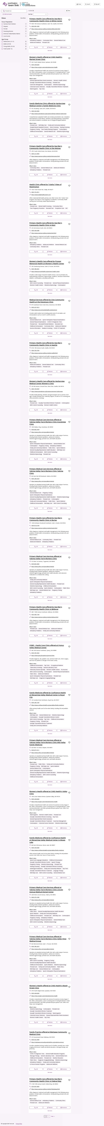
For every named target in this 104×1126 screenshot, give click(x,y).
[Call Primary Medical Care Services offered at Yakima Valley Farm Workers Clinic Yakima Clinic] (36, 508)
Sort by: (30, 14)
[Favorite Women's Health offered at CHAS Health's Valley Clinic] (69, 793)
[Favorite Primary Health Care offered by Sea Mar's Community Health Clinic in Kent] (69, 224)
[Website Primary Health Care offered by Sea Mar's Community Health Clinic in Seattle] (49, 371)
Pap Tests (42, 89)
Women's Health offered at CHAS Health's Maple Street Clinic (48, 987)
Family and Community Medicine (56, 125)
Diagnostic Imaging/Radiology (47, 678)
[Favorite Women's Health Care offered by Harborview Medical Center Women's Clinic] (69, 382)
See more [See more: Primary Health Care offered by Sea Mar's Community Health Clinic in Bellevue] (50, 638)
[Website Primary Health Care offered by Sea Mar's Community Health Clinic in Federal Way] (49, 1107)
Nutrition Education (58, 1058)
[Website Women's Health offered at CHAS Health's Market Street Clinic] (49, 93)
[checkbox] (2, 24)
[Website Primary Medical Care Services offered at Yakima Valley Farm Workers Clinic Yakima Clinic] (49, 508)
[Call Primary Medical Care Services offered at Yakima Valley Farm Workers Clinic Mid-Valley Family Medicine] (36, 781)
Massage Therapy (34, 1056)
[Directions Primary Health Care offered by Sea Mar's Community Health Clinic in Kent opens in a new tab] (63, 251)
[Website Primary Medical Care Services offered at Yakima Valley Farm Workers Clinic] (49, 597)
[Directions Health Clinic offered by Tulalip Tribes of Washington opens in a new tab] (63, 213)
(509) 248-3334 (35, 478)
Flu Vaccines (64, 669)
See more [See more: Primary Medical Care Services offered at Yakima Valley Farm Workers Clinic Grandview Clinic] (50, 462)
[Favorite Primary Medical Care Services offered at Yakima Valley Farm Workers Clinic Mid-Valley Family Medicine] (69, 742)
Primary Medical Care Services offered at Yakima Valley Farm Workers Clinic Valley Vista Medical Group (47, 938)
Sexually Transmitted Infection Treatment (57, 86)
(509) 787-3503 (35, 653)
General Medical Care (59, 40)
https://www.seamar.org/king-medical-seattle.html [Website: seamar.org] (44, 353)
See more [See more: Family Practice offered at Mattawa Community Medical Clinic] (50, 1072)
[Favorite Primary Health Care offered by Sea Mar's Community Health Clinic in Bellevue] (69, 608)
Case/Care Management (36, 84)
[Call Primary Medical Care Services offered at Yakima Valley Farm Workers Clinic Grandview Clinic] (36, 459)
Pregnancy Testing (35, 129)
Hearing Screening (64, 127)
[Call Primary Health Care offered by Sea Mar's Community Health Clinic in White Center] (36, 47)
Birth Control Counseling (36, 283)
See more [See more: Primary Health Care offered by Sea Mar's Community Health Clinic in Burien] (50, 549)
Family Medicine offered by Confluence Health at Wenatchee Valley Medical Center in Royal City (47, 695)
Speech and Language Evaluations (39, 860)
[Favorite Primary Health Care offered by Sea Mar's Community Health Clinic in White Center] (69, 20)
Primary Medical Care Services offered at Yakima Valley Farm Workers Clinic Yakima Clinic (46, 471)
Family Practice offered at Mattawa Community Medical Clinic (48, 1033)
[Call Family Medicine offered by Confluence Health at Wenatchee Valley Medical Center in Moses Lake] (36, 877)
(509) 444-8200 (35, 64)
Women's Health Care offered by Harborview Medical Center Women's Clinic (47, 382)
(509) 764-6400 (35, 847)
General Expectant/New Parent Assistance (41, 80)
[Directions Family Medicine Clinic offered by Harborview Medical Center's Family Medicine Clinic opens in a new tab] (63, 136)
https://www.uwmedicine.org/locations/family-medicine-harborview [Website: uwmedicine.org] (48, 113)
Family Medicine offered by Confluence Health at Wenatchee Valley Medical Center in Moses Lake (47, 840)
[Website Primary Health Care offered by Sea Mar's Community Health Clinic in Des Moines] (49, 174)
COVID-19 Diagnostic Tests (54, 322)
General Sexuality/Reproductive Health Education (43, 450)
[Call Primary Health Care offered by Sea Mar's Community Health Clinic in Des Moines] (36, 174)
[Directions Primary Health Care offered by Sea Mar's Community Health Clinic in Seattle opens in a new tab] (63, 371)
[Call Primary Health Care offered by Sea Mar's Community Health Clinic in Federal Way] (36, 1107)
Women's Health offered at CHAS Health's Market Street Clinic (45, 58)
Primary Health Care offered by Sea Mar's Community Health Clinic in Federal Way (45, 1080)
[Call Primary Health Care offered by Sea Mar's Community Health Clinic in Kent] (36, 251)
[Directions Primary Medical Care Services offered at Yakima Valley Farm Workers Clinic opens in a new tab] (63, 597)
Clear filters (23, 18)
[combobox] (40, 14)
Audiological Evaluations (36, 868)
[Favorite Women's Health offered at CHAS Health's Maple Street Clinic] (69, 987)
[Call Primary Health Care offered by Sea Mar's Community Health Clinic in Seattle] (36, 371)
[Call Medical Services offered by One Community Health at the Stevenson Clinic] (36, 333)
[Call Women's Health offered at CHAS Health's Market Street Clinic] (36, 93)
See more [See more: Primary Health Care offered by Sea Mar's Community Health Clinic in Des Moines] (50, 178)
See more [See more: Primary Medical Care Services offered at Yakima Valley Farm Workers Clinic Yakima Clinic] (50, 511)
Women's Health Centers (60, 80)
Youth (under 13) (7, 49)
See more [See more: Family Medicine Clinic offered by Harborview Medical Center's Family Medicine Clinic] (50, 139)
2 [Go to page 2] (48, 1116)
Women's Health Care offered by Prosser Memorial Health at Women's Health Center (46, 262)
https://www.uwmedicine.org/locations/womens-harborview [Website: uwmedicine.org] (47, 391)
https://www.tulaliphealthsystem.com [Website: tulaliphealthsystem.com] (41, 194)
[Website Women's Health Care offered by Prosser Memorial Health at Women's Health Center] (49, 290)
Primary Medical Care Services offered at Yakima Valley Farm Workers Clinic (45, 557)
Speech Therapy (56, 862)
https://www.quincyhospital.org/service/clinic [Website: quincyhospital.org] (42, 655)
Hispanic (5, 26)
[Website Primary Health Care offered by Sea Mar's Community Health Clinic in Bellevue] (49, 635)
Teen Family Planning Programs (49, 129)
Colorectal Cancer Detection (37, 86)
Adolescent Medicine (35, 42)
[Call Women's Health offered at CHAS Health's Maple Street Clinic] (36, 1022)
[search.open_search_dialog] (14, 11)
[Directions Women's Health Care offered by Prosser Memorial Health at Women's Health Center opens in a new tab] (63, 290)
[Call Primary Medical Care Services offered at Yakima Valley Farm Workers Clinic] (36, 597)
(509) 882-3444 (35, 429)
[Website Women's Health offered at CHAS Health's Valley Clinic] (49, 828)
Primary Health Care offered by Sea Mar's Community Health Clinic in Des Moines (45, 147)
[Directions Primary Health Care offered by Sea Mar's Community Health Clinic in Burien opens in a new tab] (63, 546)
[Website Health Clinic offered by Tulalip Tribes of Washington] (49, 213)
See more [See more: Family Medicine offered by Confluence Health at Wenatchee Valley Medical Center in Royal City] (50, 733)
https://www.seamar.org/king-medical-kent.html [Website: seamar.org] (43, 233)
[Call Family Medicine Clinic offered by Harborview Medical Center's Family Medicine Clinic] (36, 136)
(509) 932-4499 (35, 1039)
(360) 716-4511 (35, 192)
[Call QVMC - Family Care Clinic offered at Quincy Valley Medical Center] (36, 683)
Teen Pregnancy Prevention (37, 208)
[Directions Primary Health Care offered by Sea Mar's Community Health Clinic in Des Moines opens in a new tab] (63, 174)
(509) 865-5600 (35, 564)
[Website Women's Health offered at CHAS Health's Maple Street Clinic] (49, 1022)
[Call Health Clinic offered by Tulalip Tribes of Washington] (36, 213)
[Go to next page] (53, 1116)
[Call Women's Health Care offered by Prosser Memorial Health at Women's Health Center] (36, 290)
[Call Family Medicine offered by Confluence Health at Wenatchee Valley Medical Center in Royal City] (36, 730)
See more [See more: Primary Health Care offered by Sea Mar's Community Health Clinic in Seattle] (50, 374)
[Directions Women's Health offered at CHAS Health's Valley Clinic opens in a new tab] (63, 828)
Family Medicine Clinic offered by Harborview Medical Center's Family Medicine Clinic (47, 104)
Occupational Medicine (57, 665)
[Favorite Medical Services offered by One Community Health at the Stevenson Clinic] (69, 301)
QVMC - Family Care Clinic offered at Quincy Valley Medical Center (46, 646)
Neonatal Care (50, 208)
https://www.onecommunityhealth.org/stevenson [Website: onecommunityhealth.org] (44, 310)
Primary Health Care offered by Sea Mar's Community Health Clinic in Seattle (45, 344)
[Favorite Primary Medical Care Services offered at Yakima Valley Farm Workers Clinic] (69, 557)
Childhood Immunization (36, 131)
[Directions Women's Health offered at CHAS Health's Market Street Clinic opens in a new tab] (63, 93)
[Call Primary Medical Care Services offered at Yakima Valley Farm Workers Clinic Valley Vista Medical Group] (36, 976)
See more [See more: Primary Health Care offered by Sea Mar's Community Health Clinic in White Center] (50, 50)
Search (87, 4)
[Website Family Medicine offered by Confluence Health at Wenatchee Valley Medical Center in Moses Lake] (49, 877)
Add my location (7, 14)
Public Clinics (52, 448)
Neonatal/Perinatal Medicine (46, 324)
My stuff (96, 4)
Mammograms (34, 89)
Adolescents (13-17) (8, 41)
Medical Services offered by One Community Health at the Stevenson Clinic (46, 301)
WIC (66, 208)
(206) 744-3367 (35, 389)
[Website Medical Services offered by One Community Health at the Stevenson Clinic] (49, 333)
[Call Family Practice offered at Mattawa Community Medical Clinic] (36, 1069)
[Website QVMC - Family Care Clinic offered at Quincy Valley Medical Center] (49, 683)
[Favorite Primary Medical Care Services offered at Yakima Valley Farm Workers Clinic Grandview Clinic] (69, 422)
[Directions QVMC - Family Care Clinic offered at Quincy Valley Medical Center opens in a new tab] (63, 683)
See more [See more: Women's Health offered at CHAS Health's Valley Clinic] (50, 831)
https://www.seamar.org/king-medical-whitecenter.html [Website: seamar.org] (45, 29)
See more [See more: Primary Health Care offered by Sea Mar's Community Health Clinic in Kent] (50, 254)
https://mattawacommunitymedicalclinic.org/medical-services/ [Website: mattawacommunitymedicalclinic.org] (47, 1042)
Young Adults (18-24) (8, 46)
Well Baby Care (43, 125)
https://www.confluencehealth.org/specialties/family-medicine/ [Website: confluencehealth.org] (47, 705)
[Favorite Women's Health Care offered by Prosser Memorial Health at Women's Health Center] (69, 262)
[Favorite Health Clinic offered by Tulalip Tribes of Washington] (69, 186)
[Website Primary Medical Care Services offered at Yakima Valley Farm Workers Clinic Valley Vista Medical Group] (49, 976)
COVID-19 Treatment (59, 328)
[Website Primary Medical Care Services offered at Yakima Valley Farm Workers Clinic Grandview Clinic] (49, 459)
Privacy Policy (19, 1123)
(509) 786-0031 (35, 269)
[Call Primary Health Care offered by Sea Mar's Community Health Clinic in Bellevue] (36, 635)
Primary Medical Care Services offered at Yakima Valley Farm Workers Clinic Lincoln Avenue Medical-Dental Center (46, 889)
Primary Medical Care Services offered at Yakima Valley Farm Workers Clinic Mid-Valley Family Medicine (47, 742)
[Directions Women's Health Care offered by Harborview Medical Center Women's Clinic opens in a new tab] (63, 410)
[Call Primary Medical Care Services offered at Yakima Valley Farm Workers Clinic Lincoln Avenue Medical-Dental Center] (36, 927)
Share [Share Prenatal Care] (68, 10)
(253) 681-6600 (35, 1086)
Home (79, 4)
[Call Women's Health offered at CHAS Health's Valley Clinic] (36, 828)
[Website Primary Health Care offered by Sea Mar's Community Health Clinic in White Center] (49, 47)
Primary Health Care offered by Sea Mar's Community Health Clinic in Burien (45, 519)
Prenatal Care (45, 42)
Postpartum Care (59, 208)
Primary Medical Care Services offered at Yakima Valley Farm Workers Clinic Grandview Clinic (47, 422)
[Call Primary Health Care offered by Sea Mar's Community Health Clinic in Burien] (36, 546)
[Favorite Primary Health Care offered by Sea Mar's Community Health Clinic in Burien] (69, 519)
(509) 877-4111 (35, 750)
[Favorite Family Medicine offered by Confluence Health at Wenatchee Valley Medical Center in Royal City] (69, 695)
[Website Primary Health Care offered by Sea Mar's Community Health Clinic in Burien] (49, 546)
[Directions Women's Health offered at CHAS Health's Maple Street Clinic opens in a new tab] (63, 1022)
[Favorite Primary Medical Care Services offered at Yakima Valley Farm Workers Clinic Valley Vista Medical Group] (69, 939)
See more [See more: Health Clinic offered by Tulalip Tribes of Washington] (50, 216)
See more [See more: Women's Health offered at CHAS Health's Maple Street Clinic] (50, 1025)
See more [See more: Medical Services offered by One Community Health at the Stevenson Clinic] (50, 336)
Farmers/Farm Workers (9, 24)
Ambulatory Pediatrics (36, 40)
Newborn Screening (47, 328)
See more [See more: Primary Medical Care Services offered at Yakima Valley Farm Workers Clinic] (50, 600)
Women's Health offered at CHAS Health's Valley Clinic (48, 792)
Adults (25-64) (6, 44)
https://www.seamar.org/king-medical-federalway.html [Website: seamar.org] (45, 1089)
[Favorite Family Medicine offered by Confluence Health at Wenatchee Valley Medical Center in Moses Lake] (69, 840)
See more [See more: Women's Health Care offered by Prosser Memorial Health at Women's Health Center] (50, 293)
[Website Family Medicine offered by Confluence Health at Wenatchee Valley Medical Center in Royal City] (49, 730)
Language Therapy (58, 870)
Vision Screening (54, 127)
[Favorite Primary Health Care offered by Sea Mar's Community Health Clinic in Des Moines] (69, 147)
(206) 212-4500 (35, 153)
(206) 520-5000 (35, 111)
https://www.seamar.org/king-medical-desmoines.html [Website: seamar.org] (45, 156)
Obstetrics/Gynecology (59, 84)
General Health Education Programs (55, 1053)
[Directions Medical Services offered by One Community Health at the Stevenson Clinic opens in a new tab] (63, 333)
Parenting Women (7, 31)
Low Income (6, 36)
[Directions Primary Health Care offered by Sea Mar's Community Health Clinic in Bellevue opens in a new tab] (63, 635)
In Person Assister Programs (37, 1064)
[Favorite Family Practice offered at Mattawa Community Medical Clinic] (69, 1033)
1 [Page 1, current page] (45, 1116)
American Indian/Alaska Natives (11, 33)
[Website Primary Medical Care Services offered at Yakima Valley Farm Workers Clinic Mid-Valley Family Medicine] (49, 781)
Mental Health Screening (45, 206)
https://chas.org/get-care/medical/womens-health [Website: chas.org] (44, 67)
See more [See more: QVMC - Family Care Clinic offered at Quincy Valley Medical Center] (50, 686)
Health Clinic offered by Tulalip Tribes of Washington (45, 185)
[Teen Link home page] (19, 4)
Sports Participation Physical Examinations (54, 320)
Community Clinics (48, 40)
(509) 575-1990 (35, 897)
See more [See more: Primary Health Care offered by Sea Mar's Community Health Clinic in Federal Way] (50, 1110)
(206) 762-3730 (35, 350)
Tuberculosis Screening (36, 667)
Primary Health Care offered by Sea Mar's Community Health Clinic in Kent (45, 224)
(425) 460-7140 (35, 614)
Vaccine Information (35, 328)
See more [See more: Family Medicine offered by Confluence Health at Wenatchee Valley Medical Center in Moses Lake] (50, 881)
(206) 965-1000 (35, 26)
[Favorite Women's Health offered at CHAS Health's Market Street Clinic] (69, 58)
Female (4, 29)
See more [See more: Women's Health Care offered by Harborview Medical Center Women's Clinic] (50, 413)
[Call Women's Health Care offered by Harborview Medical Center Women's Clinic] (36, 410)
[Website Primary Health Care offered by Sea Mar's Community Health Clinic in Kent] (49, 251)
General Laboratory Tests (50, 667)
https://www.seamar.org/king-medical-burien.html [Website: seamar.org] (44, 528)
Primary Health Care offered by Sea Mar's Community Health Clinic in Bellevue (45, 608)
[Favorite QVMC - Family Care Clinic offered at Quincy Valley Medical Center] (69, 646)
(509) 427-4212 (35, 307)
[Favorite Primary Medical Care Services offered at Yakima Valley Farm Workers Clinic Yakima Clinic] (69, 471)
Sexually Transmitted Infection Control (49, 717)
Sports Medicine (61, 448)
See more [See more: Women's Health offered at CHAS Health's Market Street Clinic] (50, 97)
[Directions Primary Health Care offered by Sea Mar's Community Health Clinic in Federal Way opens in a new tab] (63, 1107)
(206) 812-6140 (35, 525)
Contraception (48, 84)
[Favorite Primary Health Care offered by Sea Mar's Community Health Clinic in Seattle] (69, 344)
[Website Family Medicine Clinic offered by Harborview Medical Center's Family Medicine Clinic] (49, 136)
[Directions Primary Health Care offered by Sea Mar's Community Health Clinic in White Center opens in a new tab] (63, 47)
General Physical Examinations (61, 283)
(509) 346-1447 (35, 702)
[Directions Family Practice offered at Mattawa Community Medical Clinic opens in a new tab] (63, 1069)
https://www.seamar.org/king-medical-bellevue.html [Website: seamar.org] (44, 617)
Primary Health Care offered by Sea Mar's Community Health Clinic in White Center (45, 20)
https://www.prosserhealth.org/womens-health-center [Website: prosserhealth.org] (45, 271)
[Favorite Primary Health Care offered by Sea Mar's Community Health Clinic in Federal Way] (69, 1080)
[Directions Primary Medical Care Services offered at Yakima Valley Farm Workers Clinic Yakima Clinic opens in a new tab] (63, 508)
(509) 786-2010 (35, 946)
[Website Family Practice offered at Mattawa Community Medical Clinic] (49, 1069)
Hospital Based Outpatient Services (39, 127)
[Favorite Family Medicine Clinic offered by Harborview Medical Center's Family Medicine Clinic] (69, 105)
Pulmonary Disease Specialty (37, 669)
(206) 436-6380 (35, 230)
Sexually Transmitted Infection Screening (40, 82)
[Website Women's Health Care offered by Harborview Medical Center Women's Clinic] (49, 410)
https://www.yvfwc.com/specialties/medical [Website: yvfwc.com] (42, 432)
